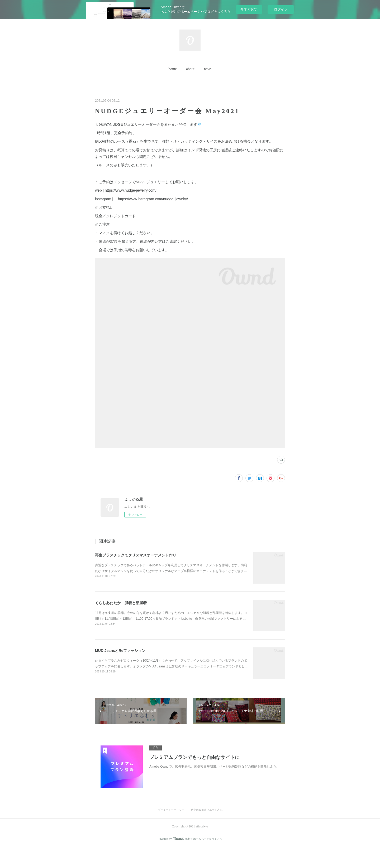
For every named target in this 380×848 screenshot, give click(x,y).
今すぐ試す (249, 9)
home (173, 69)
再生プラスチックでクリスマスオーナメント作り (135, 555)
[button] (173, 69)
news (208, 69)
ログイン (281, 9)
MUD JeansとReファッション (120, 650)
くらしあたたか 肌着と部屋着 (121, 603)
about (190, 69)
